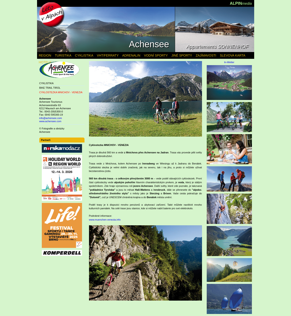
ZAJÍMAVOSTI (206, 55)
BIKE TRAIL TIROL (50, 87)
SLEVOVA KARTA (232, 55)
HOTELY (45, 62)
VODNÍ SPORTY (156, 55)
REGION (45, 55)
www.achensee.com (50, 121)
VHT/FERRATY (108, 55)
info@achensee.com (50, 118)
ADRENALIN (131, 55)
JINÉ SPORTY (181, 55)
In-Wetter (229, 62)
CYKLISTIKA (46, 83)
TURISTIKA (63, 55)
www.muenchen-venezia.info (105, 219)
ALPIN (241, 3)
